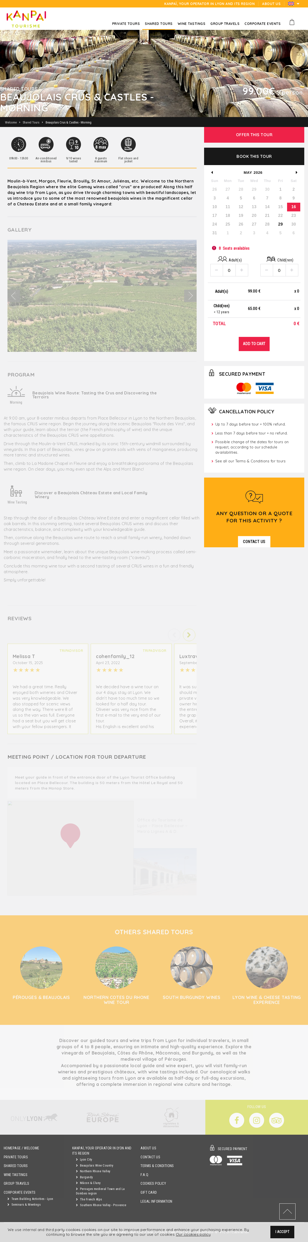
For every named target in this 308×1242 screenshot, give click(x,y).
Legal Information (156, 1201)
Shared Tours (16, 1166)
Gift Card (149, 1192)
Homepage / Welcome (21, 1148)
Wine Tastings (15, 1175)
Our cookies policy (193, 1235)
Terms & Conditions (157, 1166)
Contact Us (150, 1157)
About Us (148, 1148)
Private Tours (16, 1157)
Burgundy (84, 1177)
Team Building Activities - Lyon (30, 1199)
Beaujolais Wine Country (94, 1165)
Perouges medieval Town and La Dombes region (100, 1191)
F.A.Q (144, 1175)
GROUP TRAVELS (16, 1183)
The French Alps (89, 1199)
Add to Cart (254, 343)
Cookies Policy (153, 1183)
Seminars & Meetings (24, 1204)
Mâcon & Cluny (88, 1183)
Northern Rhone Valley (93, 1171)
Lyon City (84, 1159)
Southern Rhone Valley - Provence (101, 1205)
